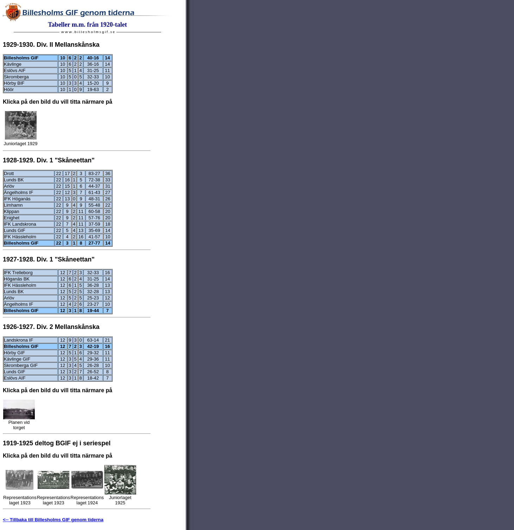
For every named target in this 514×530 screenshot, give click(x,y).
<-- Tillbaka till (18, 519)
